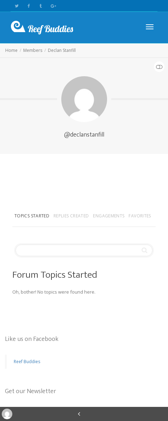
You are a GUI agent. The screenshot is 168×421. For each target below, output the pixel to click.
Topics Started (31, 216)
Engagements (108, 216)
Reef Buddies (27, 362)
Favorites (140, 216)
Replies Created (71, 216)
